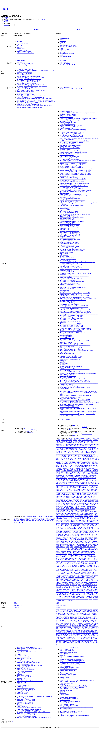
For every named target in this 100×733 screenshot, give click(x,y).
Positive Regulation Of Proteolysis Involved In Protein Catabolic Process (35, 100)
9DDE (74, 642)
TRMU (58, 575)
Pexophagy (62, 364)
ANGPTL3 (75, 442)
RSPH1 (58, 549)
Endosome (19, 674)
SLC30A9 (92, 554)
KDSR (67, 494)
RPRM (52, 519)
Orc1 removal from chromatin (67, 286)
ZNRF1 (86, 599)
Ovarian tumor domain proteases (68, 259)
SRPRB (61, 559)
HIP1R (68, 487)
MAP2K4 (82, 500)
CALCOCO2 (91, 455)
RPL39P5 (58, 548)
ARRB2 (94, 447)
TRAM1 (63, 572)
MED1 (66, 504)
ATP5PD (62, 449)
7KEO (70, 637)
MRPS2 (93, 509)
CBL (57, 458)
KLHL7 (86, 496)
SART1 (93, 549)
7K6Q (67, 637)
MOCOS (63, 507)
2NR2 (65, 616)
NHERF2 (93, 517)
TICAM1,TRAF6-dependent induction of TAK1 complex (74, 332)
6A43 (61, 631)
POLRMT (89, 530)
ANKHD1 (85, 442)
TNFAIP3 (29, 521)
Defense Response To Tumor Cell (25, 69)
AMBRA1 (72, 441)
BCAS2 (66, 452)
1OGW (84, 609)
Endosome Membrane (65, 50)
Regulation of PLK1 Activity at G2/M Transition (72, 181)
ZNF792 (77, 599)
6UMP (65, 634)
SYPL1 (86, 561)
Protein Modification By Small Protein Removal (72, 660)
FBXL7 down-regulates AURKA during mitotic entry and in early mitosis (78, 298)
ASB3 (65, 448)
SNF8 (76, 556)
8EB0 (67, 640)
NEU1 (70, 517)
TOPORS (86, 569)
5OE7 (64, 630)
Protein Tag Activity (65, 63)
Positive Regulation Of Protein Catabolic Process (29, 707)
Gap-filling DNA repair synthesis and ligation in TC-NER (74, 276)
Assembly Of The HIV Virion (67, 143)
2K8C (70, 613)
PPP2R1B (63, 533)
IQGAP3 (84, 492)
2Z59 (61, 617)
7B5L (72, 635)
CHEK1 (96, 462)
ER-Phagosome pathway (66, 121)
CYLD (85, 468)
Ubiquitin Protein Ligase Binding (25, 63)
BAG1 (80, 451)
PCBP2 (61, 525)
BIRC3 (58, 454)
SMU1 (92, 555)
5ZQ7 (57, 631)
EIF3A (73, 473)
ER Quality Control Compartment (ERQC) (70, 324)
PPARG (65, 531)
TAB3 (96, 561)
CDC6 (89, 459)
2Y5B (57, 617)
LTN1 (63, 500)
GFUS (65, 482)
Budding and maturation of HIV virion (69, 126)
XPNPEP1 (59, 594)
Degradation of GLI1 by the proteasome (70, 224)
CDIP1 (62, 461)
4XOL (93, 627)
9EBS (80, 642)
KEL (74, 494)
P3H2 (62, 524)
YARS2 (76, 594)
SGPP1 (93, 552)
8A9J (84, 638)
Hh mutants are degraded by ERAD (68, 219)
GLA (81, 482)
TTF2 (81, 575)
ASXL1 (92, 448)
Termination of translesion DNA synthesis (70, 239)
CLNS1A (86, 464)
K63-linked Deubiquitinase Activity (68, 712)
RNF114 (67, 544)
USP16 (62, 586)
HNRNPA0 (95, 487)
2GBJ (61, 611)
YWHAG (58, 596)
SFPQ (85, 552)
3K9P (64, 620)
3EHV (72, 619)
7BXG (89, 635)
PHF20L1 (84, 527)
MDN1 (62, 504)
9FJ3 (97, 642)
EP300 (62, 475)
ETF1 (63, 476)
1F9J (68, 609)
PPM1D (78, 531)
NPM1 (84, 518)
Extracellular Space (64, 38)
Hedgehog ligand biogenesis (67, 218)
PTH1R (79, 537)
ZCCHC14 (83, 596)
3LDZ (74, 620)
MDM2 (97, 503)
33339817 (89, 434)
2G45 (57, 611)
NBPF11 (67, 514)
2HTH (82, 611)
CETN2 (78, 462)
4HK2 (91, 624)
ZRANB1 (95, 599)
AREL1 (69, 447)
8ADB (90, 638)
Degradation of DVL (65, 210)
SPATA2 (71, 558)
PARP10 (88, 524)
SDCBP (75, 551)
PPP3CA (79, 533)
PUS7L (91, 537)
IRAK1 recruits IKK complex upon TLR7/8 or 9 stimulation (75, 381)
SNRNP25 (80, 556)
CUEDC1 (96, 466)
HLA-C (72, 487)
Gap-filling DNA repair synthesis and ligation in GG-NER (74, 269)
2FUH (95, 610)
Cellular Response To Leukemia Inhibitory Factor (29, 104)
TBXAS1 (62, 563)
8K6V (91, 640)
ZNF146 (87, 597)
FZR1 (71, 480)
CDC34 (71, 459)
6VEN (85, 634)
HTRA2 (96, 489)
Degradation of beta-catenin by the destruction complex (73, 152)
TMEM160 (84, 566)
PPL (75, 531)
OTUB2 (58, 523)
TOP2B (82, 569)
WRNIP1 (80, 593)
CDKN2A (71, 461)
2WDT (91, 616)
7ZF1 (78, 638)
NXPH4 (58, 521)
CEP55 (62, 462)
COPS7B (86, 465)
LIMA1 (68, 499)
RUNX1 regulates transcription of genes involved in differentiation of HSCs (79, 314)
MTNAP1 (69, 511)
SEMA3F (58, 552)
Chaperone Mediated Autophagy (68, 353)
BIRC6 (62, 454)
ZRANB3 (64, 600)
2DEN (92, 610)
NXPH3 (96, 520)
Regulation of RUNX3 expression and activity (71, 318)
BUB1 (73, 455)
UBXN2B (94, 582)
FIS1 (88, 479)
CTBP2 (83, 466)
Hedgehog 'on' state (64, 228)
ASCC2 (73, 448)
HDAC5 (71, 486)
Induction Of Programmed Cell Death (26, 74)
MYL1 (71, 513)
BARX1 (58, 452)
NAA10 (87, 513)
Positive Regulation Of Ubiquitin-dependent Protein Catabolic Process (34, 105)
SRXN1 (73, 559)
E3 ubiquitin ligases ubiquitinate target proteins (71, 308)
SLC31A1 (58, 555)
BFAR (87, 452)
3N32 (88, 620)
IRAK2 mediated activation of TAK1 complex (71, 349)
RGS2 (57, 542)
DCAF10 (58, 469)
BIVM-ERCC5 (68, 454)
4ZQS (97, 627)
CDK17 (66, 461)
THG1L (75, 565)
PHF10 (80, 527)
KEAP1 (71, 494)
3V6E (61, 623)
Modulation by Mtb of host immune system (70, 357)
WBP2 (87, 592)
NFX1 (85, 517)
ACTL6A (75, 440)
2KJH (81, 613)
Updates (6, 21)
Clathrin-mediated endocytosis (67, 301)
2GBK (64, 611)
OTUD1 (63, 523)
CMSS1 (94, 464)
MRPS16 (88, 509)
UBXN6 (58, 583)
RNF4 (75, 547)
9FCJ (94, 642)
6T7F (83, 633)
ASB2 (61, 448)
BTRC (69, 455)
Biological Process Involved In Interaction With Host (30, 681)
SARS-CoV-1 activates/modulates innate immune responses (74, 369)
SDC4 (71, 551)
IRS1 (87, 492)
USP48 (77, 589)
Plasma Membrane (21, 46)
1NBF (80, 609)
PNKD (64, 530)
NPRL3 (88, 518)
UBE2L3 (58, 580)
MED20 (74, 504)
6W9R (92, 634)
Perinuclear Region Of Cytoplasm (25, 53)
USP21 (78, 586)
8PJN (57, 641)
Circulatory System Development (25, 702)
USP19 (71, 586)
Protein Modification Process (24, 658)
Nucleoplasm (63, 41)
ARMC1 (90, 447)
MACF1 (68, 500)
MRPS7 (78, 510)
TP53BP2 (63, 571)
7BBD (82, 635)
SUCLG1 (66, 561)
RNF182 (92, 545)
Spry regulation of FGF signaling (68, 124)
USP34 (80, 587)
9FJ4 (57, 644)
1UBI (57, 610)
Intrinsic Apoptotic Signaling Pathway (26, 94)
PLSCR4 (96, 528)
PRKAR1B (64, 534)
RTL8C (73, 549)
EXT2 (78, 476)
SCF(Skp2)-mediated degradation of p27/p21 (71, 150)
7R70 (61, 638)
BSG (94, 454)
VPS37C (72, 592)
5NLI (57, 630)
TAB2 (93, 561)
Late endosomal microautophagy (68, 355)
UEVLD (76, 583)
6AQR (67, 631)
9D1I (57, 642)
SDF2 (79, 551)
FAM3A (75, 478)
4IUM (66, 626)
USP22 (82, 586)
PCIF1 (65, 525)
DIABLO (66, 471)
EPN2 (21, 518)
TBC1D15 (79, 562)
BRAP (79, 454)
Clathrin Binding (21, 654)
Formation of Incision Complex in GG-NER (71, 267)
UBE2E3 (73, 579)
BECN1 (83, 452)
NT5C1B (73, 520)
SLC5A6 (69, 555)
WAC (79, 592)
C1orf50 (81, 455)
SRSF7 (65, 559)
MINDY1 (72, 506)
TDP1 (88, 563)
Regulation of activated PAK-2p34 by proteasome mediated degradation (78, 160)
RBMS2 (93, 540)
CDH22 (58, 461)
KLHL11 (71, 496)
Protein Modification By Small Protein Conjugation (29, 648)
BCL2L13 (75, 452)
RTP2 (15, 521)
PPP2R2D (68, 533)
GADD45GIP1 (77, 480)
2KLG (84, 613)
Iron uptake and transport (66, 342)
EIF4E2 (84, 473)
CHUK (70, 464)
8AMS (94, 638)
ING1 (62, 492)
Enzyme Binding (21, 62)
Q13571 (16, 607)
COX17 (62, 466)
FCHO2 (77, 479)
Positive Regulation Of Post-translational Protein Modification (75, 715)
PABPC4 (75, 524)
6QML (70, 633)
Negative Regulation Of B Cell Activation (27, 88)
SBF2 (96, 549)
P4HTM (67, 524)
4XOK (90, 627)
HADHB (91, 485)
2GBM (68, 611)
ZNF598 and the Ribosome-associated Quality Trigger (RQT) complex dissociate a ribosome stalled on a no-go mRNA (77, 414)
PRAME (88, 533)
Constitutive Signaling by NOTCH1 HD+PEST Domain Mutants (76, 188)
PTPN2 (87, 537)
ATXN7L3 (81, 449)
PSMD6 (63, 537)
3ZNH (89, 623)
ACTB (66, 440)
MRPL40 (78, 509)
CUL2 (66, 468)
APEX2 (87, 445)
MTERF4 (58, 511)
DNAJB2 (58, 472)
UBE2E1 (68, 579)
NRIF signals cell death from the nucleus (70, 156)
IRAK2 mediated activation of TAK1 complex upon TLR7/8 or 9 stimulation (79, 383)
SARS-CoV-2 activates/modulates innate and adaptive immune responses (78, 373)
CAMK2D (63, 456)
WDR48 (96, 592)
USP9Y (62, 590)
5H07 (89, 628)
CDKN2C (76, 461)
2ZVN (67, 617)
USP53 (81, 589)
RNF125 (81, 544)
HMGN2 (89, 487)
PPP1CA (82, 531)
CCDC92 (84, 458)
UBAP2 (67, 578)
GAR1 (82, 480)
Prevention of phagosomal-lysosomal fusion (71, 356)
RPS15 (79, 548)
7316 (57, 602)
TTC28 (74, 575)
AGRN (90, 440)
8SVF (89, 641)
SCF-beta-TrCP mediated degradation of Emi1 (71, 135)
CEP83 (70, 462)
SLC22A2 (19, 521)
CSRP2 (79, 466)
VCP (77, 590)
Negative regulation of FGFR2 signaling (70, 232)
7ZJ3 (81, 638)
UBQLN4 (81, 582)
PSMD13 (87, 535)
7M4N (78, 637)
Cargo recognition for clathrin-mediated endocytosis (73, 300)
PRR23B (62, 535)
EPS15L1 (81, 475)
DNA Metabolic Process (66, 702)
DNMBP (74, 472)
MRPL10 (89, 507)
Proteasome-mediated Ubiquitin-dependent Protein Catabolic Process (34, 717)
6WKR (61, 635)
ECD (60, 473)
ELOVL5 (91, 473)
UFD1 (80, 583)
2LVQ (67, 614)
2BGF (88, 610)
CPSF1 (66, 466)
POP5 (57, 531)
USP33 (77, 587)
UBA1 (84, 576)
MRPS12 (83, 509)
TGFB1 (67, 565)
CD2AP (58, 459)
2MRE (95, 614)
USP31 (69, 587)
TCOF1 (79, 563)
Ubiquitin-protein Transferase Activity (26, 651)
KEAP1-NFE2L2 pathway (66, 384)
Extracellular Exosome (65, 56)
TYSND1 (79, 576)
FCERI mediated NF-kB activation (68, 187)
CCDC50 (79, 458)
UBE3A (58, 582)
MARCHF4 (59, 503)
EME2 (96, 473)
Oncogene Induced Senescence (67, 180)
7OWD (58, 638)
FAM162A (64, 478)
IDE (74, 490)
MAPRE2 (84, 502)
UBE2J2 (92, 579)
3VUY (75, 623)
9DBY (70, 642)
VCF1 (74, 590)
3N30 (85, 620)
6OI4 (61, 633)
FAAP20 (86, 476)
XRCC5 (64, 594)
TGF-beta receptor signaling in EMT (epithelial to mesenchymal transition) (78, 169)
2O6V (68, 616)
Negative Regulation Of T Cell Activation (27, 87)
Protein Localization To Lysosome (25, 91)
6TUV (96, 633)
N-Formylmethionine (65, 419)
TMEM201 (90, 566)
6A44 (64, 631)
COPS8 (90, 465)
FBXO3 (63, 479)
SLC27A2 (87, 554)
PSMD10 (83, 535)
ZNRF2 (90, 599)
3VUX (72, 623)
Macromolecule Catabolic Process (25, 676)
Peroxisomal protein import (66, 335)
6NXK (58, 633)
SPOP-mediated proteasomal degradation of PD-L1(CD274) (75, 401)
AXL (92, 449)
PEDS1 (58, 527)
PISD (71, 528)
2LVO (61, 614)
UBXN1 (90, 582)
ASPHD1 (81, 448)
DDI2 (71, 469)
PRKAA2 (58, 534)
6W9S (96, 634)
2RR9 (81, 616)
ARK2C (81, 447)
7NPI (95, 637)
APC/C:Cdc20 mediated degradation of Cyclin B (72, 132)
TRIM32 (63, 573)
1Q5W (87, 609)
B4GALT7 (64, 451)
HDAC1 (62, 486)
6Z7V (69, 635)
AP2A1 (67, 445)
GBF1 (94, 480)
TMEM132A (77, 566)
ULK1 (95, 583)
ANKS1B (91, 444)
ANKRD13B (66, 444)
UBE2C (88, 578)
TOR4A (58, 571)
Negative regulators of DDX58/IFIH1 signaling (71, 343)
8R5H (71, 641)
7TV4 (64, 638)
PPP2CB (58, 533)
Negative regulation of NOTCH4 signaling (70, 352)
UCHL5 (72, 583)
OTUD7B (96, 523)
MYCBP (67, 513)
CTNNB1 (87, 466)
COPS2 (73, 465)
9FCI (91, 642)
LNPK (83, 499)
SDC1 (64, 551)
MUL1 (96, 511)
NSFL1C (58, 520)
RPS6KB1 (94, 548)
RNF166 (73, 545)
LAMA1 (63, 497)
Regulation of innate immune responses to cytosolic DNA (74, 191)
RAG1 (97, 538)
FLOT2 (95, 479)
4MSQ (69, 627)
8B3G (97, 638)
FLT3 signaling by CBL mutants (68, 376)
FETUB (82, 479)
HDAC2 (67, 486)
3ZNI (93, 623)
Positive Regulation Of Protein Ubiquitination (28, 76)
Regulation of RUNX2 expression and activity (71, 315)
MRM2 (80, 507)
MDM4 (58, 504)
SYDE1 (82, 561)
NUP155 (87, 520)
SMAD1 (88, 555)
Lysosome (19, 41)
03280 (15, 604)
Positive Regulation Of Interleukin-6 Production (29, 81)
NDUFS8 (91, 516)
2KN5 (88, 613)
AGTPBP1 (95, 440)
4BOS (64, 624)
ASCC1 (69, 448)
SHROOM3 (76, 554)
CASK (83, 456)
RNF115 (71, 544)
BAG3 (84, 451)
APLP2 (91, 445)
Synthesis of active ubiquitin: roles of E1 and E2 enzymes (74, 305)
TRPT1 (62, 575)
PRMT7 (86, 534)
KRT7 (27, 519)
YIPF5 (79, 594)
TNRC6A (95, 568)
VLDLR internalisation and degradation (69, 304)
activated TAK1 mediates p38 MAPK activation (72, 201)
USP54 (85, 589)
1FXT (70, 609)
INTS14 (79, 492)
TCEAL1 (71, 563)
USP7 (91, 589)
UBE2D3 (58, 579)
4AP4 (57, 624)
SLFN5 (74, 555)
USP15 (58, 586)
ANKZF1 (96, 444)
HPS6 (67, 489)
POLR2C (84, 530)
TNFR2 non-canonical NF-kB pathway (69, 242)
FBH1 (89, 478)
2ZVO (71, 617)
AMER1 (77, 441)
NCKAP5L (63, 516)
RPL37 (93, 547)
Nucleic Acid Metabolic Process (68, 709)
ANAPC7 (69, 442)
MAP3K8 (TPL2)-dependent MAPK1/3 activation (72, 249)
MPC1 (76, 507)
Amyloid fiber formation (66, 390)
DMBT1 (76, 471)
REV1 (84, 541)
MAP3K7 (92, 500)
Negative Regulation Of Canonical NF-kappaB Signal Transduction (33, 712)
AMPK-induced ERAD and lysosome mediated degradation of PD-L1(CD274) (79, 402)
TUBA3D (90, 575)
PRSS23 (67, 535)
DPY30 (91, 472)
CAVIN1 (91, 456)
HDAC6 (76, 486)
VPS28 (96, 590)
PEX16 (73, 527)
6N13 (87, 631)
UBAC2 (58, 578)
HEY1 (40, 518)
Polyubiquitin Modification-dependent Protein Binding (73, 686)
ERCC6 (90, 475)
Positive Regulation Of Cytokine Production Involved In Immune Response (35, 70)
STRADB (94, 559)
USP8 (95, 589)
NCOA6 (68, 516)
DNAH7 (86, 471)
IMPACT (58, 492)
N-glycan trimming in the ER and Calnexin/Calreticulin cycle (75, 214)
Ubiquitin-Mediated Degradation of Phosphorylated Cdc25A (75, 293)
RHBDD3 (62, 542)
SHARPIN (64, 554)
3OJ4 (66, 621)
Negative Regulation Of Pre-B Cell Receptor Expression (31, 97)
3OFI (61, 621)
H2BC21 (72, 485)
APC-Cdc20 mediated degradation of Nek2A (71, 145)
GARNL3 (86, 480)
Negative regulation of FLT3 (67, 374)
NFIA (78, 517)
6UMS (68, 634)
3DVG (58, 619)
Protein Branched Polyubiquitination (26, 699)
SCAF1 (58, 551)
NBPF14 (77, 514)
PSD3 (71, 535)
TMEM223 (96, 566)
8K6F (82, 640)
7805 (15, 602)
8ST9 (86, 641)
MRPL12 (94, 507)
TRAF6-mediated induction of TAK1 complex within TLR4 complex (77, 350)
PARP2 (92, 524)
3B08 (84, 617)
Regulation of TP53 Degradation (68, 280)
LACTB (58, 497)
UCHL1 (67, 583)
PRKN (77, 534)
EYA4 (82, 476)
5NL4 (92, 628)
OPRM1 (73, 521)
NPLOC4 (79, 518)
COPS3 (77, 465)
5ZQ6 (95, 630)
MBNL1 (87, 503)
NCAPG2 (93, 514)
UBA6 (91, 576)
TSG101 (66, 575)
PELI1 (69, 527)
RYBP (79, 549)
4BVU (71, 624)
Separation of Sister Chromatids (68, 176)
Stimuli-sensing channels (66, 184)
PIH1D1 (58, 528)
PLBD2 (83, 528)
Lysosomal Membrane (22, 43)
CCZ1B (93, 458)
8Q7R (67, 641)
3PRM (73, 621)
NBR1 (89, 514)
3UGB (96, 621)
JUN (76, 493)
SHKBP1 (70, 554)
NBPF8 (81, 514)
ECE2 (63, 473)
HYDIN (63, 490)
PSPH (75, 537)
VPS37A (62, 592)
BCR (79, 452)
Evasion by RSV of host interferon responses (71, 397)
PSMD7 (67, 537)
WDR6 (66, 593)
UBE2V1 (91, 580)
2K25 (60, 613)
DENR (93, 469)
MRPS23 (63, 510)
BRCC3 (87, 454)
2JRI (93, 611)
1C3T (57, 609)
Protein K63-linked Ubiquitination (68, 704)
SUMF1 (71, 561)
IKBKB (84, 490)
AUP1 (86, 449)
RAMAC (58, 540)
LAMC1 (77, 497)
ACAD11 (96, 438)
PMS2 (60, 530)
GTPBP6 (58, 485)
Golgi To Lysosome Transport (24, 93)
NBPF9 (85, 514)
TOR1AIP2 (92, 569)
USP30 (65, 587)
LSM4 (58, 500)
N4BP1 (82, 513)
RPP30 (71, 548)
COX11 (58, 466)
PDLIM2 (86, 525)
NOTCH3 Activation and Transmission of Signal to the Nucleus (75, 328)
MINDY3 (83, 506)
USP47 (73, 589)
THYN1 (80, 565)
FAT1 (86, 478)
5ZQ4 (88, 630)
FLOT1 (91, 479)
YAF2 (72, 594)
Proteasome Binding (22, 695)
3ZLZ (86, 623)
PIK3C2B (63, 528)
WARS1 (83, 592)
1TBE (96, 609)
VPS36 (58, 592)
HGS (62, 487)
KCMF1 (90, 493)
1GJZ (77, 609)
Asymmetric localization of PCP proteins (70, 207)
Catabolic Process (21, 672)
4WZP (86, 627)
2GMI (78, 611)
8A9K (87, 638)
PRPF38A (90, 534)
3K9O (61, 620)
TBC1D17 (84, 562)
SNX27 (58, 558)
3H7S (78, 619)
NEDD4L (43, 519)
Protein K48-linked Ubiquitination (25, 669)
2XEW (95, 616)
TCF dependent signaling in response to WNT (71, 153)
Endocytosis (20, 679)
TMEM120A (64, 566)
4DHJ (81, 624)
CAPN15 (69, 456)
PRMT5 (82, 534)
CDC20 (62, 459)
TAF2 (61, 562)
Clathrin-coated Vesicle (22, 692)
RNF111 (62, 544)
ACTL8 (79, 440)
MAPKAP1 (78, 502)
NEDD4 (96, 516)
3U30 (92, 621)
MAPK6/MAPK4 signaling (66, 252)
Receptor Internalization (23, 685)
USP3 (61, 587)
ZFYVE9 (79, 597)
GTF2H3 (72, 483)
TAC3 (57, 562)
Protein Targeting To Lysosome (24, 72)
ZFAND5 (63, 597)
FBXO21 (58, 479)
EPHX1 (67, 475)
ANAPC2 (64, 442)
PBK (95, 524)
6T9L (86, 633)
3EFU (68, 619)
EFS (66, 473)
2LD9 (57, 614)
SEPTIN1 (63, 552)
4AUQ (61, 624)
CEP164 (94, 461)
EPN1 (18, 518)
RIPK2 (88, 542)
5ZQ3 (85, 630)
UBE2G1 (78, 579)
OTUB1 (96, 521)
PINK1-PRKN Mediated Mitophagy (69, 212)
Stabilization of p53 (64, 291)
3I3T (85, 619)
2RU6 (84, 616)
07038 (58, 604)
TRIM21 (79, 572)
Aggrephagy (63, 360)
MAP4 (97, 500)
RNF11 (58, 544)
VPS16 (88, 590)
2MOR (92, 614)
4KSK (86, 626)
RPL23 (86, 547)
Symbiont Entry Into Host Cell (24, 671)
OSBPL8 (87, 521)
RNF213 (58, 547)
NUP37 (92, 520)
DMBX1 (81, 471)
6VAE (78, 634)
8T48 (92, 641)
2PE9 (75, 616)
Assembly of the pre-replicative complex (70, 284)
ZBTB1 (68, 596)
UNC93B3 (66, 585)
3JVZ (96, 619)
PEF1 (61, 527)
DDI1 (68, 469)
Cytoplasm (62, 42)
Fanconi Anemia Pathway (66, 277)
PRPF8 (95, 534)
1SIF (94, 609)
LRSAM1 (95, 499)
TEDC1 (96, 563)
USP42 (62, 589)
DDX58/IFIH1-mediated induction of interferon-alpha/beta (74, 131)
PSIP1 (74, 535)
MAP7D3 (67, 502)
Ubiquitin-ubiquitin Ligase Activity (25, 688)
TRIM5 (82, 573)
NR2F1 (95, 518)
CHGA (58, 464)
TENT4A (58, 565)
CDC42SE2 (80, 459)
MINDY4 (88, 506)
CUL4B (78, 468)
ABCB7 (70, 438)
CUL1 (63, 468)
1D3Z (64, 609)
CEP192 (58, 462)
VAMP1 (19, 522)
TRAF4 (86, 571)
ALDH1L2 (63, 441)
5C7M (82, 628)
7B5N (78, 635)
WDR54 (62, 593)
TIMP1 (88, 565)
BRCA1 (83, 454)
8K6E (79, 640)
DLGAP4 (71, 471)
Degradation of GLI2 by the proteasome (70, 225)
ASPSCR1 (87, 448)
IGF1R (77, 490)
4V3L (83, 627)
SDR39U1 (86, 551)
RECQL (71, 541)
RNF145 (64, 545)
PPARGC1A (70, 531)
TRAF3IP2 (81, 571)
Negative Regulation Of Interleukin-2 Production (29, 79)
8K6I (85, 640)
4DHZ (85, 624)
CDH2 (97, 459)
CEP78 (66, 462)
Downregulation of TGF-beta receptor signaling (71, 166)
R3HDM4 (58, 538)
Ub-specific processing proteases (68, 257)
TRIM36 (68, 573)
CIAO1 (74, 464)
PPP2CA (97, 531)
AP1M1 (63, 445)
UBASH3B (78, 578)
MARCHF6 (66, 503)
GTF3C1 (91, 483)
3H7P (75, 619)
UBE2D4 (63, 579)
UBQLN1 (70, 582)
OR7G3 (78, 521)
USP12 (87, 585)
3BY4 (90, 617)
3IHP (91, 619)
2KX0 (91, 613)
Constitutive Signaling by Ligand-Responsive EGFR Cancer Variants (77, 119)
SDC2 (68, 551)
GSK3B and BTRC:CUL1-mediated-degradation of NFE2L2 (75, 387)
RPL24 (90, 547)
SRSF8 (69, 559)
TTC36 (78, 575)
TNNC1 (91, 568)
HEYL (43, 518)
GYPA (32, 518)
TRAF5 (90, 571)
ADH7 (83, 440)
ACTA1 (63, 440)
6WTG (65, 635)
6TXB (58, 634)
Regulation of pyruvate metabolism (68, 398)
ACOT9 (58, 440)
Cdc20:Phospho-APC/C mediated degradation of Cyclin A (74, 141)
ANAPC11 (59, 442)
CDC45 (85, 459)
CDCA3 (93, 459)
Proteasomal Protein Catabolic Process (26, 689)
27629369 (25, 428)
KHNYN (84, 494)
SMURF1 (58, 556)
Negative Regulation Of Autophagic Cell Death (28, 103)
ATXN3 (72, 449)
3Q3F (82, 621)
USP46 (69, 589)
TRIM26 (93, 572)
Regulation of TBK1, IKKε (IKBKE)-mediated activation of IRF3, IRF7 (78, 391)
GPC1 (94, 482)
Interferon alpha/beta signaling (67, 338)
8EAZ (63, 640)
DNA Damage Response (66, 690)
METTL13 (83, 504)
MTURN (78, 511)
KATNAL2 (85, 493)
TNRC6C (58, 569)
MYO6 (78, 513)
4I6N (60, 626)
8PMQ (61, 641)
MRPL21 (63, 509)
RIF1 (74, 542)
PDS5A (95, 525)
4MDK (58, 627)
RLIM (91, 542)
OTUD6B (86, 523)
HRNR (70, 489)
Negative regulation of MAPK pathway (69, 243)
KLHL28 (81, 496)
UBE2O (63, 580)
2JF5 (91, 611)
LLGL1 (79, 499)
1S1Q (91, 609)
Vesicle (61, 55)
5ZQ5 (92, 630)
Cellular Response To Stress (67, 683)
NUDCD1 (78, 520)
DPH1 (87, 472)
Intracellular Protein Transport (24, 73)
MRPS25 (68, 510)
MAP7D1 (62, 502)
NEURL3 (74, 517)
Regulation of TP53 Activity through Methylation (72, 281)
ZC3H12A (73, 596)
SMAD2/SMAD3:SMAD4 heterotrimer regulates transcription (75, 173)
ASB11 (58, 448)
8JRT (73, 640)
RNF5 (78, 547)
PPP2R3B (74, 533)
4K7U (79, 626)
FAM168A (70, 478)
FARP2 (83, 478)
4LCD (93, 626)
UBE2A (83, 578)
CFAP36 (83, 462)
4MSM (66, 627)
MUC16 (87, 511)
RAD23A (87, 538)
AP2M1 (79, 445)
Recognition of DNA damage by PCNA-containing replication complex (77, 112)
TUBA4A (95, 575)
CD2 (97, 458)
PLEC (86, 528)
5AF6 (67, 628)
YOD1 (88, 594)
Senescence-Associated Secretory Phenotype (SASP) (73, 179)
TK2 (94, 565)
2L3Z (94, 613)
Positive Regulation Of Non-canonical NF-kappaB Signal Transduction (34, 98)
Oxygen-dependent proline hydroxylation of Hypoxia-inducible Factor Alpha (79, 118)
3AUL (81, 617)
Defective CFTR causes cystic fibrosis (69, 248)
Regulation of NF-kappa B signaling (69, 385)
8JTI (76, 640)
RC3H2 (58, 541)
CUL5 (82, 468)
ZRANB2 (58, 600)
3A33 (74, 617)
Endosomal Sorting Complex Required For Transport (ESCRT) (75, 340)
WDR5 (58, 593)
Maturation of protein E (65, 367)
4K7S (76, 626)
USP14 (95, 585)
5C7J (79, 628)
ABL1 (78, 438)
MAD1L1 (72, 500)
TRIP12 (86, 573)
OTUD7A (91, 523)
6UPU (72, 634)
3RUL (86, 621)
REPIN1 (80, 541)
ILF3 (92, 490)
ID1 (71, 490)
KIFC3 (61, 496)
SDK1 (82, 551)
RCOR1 (67, 541)
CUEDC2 (58, 468)
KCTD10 (94, 493)
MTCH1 (93, 510)
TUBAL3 (58, 576)
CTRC (92, 466)
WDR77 (71, 593)
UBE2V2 (96, 580)
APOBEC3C (59, 447)
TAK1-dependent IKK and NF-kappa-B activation (72, 200)
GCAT (58, 482)
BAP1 (92, 451)
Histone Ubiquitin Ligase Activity (25, 664)
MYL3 (74, 513)
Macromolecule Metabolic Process (68, 652)
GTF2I (81, 483)
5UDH (78, 630)
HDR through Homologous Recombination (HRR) (72, 250)
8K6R (88, 640)
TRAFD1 (58, 572)
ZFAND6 (68, 597)
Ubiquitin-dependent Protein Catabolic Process (28, 710)
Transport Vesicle (21, 48)
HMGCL (84, 487)
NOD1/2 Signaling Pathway (67, 128)
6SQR (80, 633)
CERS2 (74, 462)
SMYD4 (69, 556)
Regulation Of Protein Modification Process (71, 711)
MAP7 (58, 502)
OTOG (91, 521)
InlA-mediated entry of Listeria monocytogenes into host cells (75, 312)
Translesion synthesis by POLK (67, 236)
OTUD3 (67, 523)
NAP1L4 (91, 513)
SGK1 (89, 552)
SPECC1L (75, 558)
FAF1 (90, 476)
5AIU (73, 628)
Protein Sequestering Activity (24, 65)
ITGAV (96, 492)
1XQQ (71, 610)
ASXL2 (96, 448)
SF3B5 (82, 552)
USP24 (86, 586)
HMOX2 (48, 518)
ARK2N (85, 447)
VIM (85, 590)
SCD (61, 551)
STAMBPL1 (84, 559)
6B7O (74, 631)
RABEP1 (74, 538)
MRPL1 (84, 507)
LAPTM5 (35, 30)
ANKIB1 (91, 442)
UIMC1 (92, 583)
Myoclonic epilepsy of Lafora (67, 197)
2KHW (77, 613)
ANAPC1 (93, 441)
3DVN (61, 619)
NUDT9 (83, 520)
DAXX (89, 468)
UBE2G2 (83, 579)
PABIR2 (71, 524)
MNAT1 (58, 507)
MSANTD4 (87, 510)
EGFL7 (70, 473)
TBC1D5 (94, 562)
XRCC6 (68, 594)
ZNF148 (92, 597)
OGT (62, 521)
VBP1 (71, 590)
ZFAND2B (95, 596)
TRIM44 (77, 573)
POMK (94, 530)
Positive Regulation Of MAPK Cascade (26, 83)
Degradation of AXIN (65, 208)
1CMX (61, 609)
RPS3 (90, 548)
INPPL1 (75, 492)
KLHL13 (76, 496)
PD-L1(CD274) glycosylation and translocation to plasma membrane (77, 404)
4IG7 (63, 626)
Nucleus (62, 39)
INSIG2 (16, 519)
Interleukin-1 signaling (65, 333)
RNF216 (63, 547)
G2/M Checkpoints (64, 290)
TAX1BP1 (73, 562)
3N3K (91, 620)
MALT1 (77, 500)
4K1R (73, 626)
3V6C (57, 623)
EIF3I (80, 473)
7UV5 (68, 638)
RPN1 (67, 548)
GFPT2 (62, 482)
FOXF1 (58, 480)
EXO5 (70, 476)
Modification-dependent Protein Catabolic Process (72, 88)
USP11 (83, 585)
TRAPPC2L (69, 572)
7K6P (64, 637)
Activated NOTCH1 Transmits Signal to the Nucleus (73, 163)
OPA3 (65, 521)
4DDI (78, 624)
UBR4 (85, 582)
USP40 (58, 589)
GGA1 (69, 482)
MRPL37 (68, 509)
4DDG (75, 624)
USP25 (90, 586)
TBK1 (58, 563)
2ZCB (64, 617)
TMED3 (58, 566)
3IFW (87, 619)
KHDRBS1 (79, 494)
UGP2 (83, 583)
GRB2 (58, 483)
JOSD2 (69, 493)
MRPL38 (73, 509)
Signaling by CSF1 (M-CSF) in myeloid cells (71, 366)
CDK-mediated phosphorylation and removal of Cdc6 (73, 287)
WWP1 (23, 522)
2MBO (74, 614)
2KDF (74, 613)
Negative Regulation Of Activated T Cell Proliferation (30, 84)
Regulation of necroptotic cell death (68, 245)
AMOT (85, 441)
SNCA (73, 556)
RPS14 (75, 548)
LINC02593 (74, 499)
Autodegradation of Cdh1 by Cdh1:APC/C (70, 134)
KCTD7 (58, 494)
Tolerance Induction (22, 693)
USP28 (58, 587)
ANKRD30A (80, 444)
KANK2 (79, 493)
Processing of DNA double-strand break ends (71, 264)
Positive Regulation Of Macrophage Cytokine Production (31, 90)
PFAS (76, 527)
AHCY (58, 441)
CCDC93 (89, 458)
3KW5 (71, 620)
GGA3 (72, 482)
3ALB (77, 617)
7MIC (88, 637)
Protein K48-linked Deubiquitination (69, 705)
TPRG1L (72, 571)
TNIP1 (72, 568)
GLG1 (84, 482)
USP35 (84, 587)
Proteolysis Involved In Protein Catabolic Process (29, 662)
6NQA (94, 631)
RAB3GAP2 (69, 538)
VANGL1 (67, 590)
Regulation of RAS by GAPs (67, 240)
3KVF (67, 620)
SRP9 (57, 559)
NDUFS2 (86, 516)
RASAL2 (70, 540)
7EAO (96, 635)
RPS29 (86, 548)
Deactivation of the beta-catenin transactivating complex (74, 195)
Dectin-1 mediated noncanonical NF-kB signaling (72, 221)
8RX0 (74, 641)
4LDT (96, 626)
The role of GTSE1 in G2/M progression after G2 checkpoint (75, 297)
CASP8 (87, 456)
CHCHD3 (87, 462)
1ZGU (81, 610)
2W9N (88, 616)
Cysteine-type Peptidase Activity (68, 674)
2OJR (71, 616)
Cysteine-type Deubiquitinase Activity (69, 663)
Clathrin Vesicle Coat (22, 652)
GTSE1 (63, 485)
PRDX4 (93, 533)
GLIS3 (87, 482)
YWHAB (92, 594)
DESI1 (97, 469)
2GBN (71, 611)
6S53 (77, 633)
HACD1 (77, 485)
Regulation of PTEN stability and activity (70, 321)
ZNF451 (58, 599)
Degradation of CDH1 (65, 388)
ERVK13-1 (59, 476)
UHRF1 (87, 583)
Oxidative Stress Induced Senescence (69, 177)
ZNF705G (63, 599)
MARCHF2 (96, 502)
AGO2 (87, 440)
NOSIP (70, 518)
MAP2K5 (87, 500)
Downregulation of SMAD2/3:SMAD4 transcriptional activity (75, 170)
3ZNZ (96, 623)
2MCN (82, 614)
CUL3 (70, 468)
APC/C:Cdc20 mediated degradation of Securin (71, 136)
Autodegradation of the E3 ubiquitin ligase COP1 (72, 194)
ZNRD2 (82, 599)
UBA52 (39, 521)
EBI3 (57, 473)
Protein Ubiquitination (65, 87)
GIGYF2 (77, 482)
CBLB (60, 458)
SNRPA (86, 556)
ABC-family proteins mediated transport (70, 198)
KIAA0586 (89, 494)
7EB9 (57, 637)
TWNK (69, 576)
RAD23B (92, 538)
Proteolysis (19, 660)
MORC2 (68, 507)
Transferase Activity (65, 700)
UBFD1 (63, 582)
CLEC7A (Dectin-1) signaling (67, 222)
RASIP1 (75, 540)
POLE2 (73, 530)
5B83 (76, 628)
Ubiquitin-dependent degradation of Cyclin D (71, 294)
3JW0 (57, 620)
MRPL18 (38, 519)
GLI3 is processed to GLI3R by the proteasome (71, 226)
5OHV (68, 630)
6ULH (61, 634)
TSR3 (70, 575)
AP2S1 (83, 445)
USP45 (66, 589)
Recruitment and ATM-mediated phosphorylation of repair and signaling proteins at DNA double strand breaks (78, 262)
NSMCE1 (63, 520)
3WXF (83, 623)
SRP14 (95, 558)
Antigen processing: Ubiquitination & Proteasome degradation (75, 395)
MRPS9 (82, 510)
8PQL (64, 641)
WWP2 (92, 593)
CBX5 (74, 458)
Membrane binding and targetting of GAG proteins (72, 142)
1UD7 (64, 610)
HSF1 (84, 489)
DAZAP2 (93, 468)
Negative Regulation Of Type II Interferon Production (30, 77)
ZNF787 (73, 599)
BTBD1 (58, 455)
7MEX (85, 637)
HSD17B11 (79, 489)
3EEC (65, 619)
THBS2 (71, 565)
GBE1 (91, 480)
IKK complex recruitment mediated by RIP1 (71, 347)
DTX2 (95, 472)
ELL (88, 473)
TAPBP (69, 562)
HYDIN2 (67, 490)
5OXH (71, 630)
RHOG (70, 542)
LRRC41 (90, 499)
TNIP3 (79, 568)
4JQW (69, 626)
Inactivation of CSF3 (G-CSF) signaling (70, 371)
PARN (84, 524)
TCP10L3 (84, 563)
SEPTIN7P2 (70, 552)
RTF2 (65, 549)
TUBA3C (85, 575)
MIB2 (93, 504)
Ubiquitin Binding (21, 655)
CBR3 (71, 458)
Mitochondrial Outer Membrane (68, 45)
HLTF (75, 487)
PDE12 (82, 525)
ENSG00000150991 (61, 605)
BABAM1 (70, 451)
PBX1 (57, 525)
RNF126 (85, 544)
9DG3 (77, 642)
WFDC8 (75, 593)
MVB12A (58, 513)
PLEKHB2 (91, 528)
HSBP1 (74, 489)
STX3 (62, 561)
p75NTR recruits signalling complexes (69, 157)
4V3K (80, 627)
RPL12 (82, 547)
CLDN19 (40, 516)
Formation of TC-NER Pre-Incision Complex (71, 271)
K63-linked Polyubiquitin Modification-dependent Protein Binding (33, 714)
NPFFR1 (75, 518)
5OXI (75, 630)
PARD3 (80, 524)
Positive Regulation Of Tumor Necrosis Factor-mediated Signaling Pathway (36, 101)
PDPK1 (91, 525)
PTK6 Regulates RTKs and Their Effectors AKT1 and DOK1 (75, 295)
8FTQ (70, 640)
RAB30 (64, 538)
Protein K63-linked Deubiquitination (26, 713)
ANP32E (58, 445)
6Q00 (67, 633)
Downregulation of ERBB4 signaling (69, 122)
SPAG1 (66, 558)
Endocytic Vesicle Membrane (67, 53)
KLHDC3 (66, 496)
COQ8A (94, 465)
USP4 (95, 587)
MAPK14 (72, 502)
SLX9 (84, 555)
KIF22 (58, 496)
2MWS (58, 616)
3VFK (64, 623)
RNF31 (67, 547)
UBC (78, 30)
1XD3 (67, 610)
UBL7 (66, 582)
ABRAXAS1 (83, 438)
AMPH (89, 441)
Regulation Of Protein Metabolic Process (70, 701)
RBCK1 (89, 540)
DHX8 (62, 471)
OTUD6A (80, 523)
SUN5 (74, 561)
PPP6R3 (84, 533)
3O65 (57, 621)
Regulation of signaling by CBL (68, 339)
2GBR (75, 611)
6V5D (75, 634)
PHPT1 (94, 527)
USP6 (88, 589)
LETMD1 (63, 499)
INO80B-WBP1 (68, 492)
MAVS (83, 503)
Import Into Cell (21, 678)
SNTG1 (94, 556)
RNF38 (71, 547)
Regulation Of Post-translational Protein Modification (73, 687)
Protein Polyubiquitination (23, 667)
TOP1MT (77, 569)
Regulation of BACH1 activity (67, 377)
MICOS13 (59, 506)
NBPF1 (58, 514)
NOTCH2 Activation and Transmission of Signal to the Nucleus (75, 190)
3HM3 (81, 619)
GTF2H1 (67, 483)
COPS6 (81, 465)
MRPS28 (73, 510)
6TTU (93, 633)
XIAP (96, 593)
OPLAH (69, 521)
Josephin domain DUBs (65, 256)
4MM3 (62, 627)
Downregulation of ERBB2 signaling (69, 302)
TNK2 (86, 568)
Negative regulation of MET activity (69, 283)
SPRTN (85, 558)
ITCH (19, 519)
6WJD (58, 635)
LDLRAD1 (32, 519)
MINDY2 (77, 506)
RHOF (66, 542)
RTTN (76, 549)
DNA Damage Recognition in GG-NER (69, 266)
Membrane (19, 47)
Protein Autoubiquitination (66, 717)
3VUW (68, 623)
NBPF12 (72, 514)
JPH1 (73, 493)
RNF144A (95, 544)
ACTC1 (70, 440)
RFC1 (87, 541)
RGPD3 (96, 541)
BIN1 (90, 452)
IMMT (95, 490)
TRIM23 (84, 572)
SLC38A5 (64, 555)
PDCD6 (78, 525)
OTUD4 (72, 523)
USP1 (75, 585)
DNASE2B (69, 472)
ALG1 (67, 441)
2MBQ (78, 614)
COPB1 (69, 465)
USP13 (15, 522)
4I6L (57, 626)
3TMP (89, 621)
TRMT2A (94, 573)
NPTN (91, 518)
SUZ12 (78, 561)
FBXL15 (93, 478)
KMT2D (90, 496)
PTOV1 (83, 537)
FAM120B (59, 478)
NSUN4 (68, 520)
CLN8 (82, 464)
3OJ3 (63, 621)
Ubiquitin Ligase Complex (23, 657)
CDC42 (75, 459)
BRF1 (90, 454)
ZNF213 (97, 597)
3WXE (79, 623)
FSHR (62, 480)
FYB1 (68, 480)
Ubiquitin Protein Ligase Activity (25, 661)
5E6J (86, 628)
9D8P (67, 642)
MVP (63, 513)
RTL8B (69, 549)
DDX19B (76, 469)
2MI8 (85, 614)
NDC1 (76, 516)
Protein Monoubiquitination (24, 675)
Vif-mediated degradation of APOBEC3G (70, 148)
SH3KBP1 (59, 554)
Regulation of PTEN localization (68, 319)
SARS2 (89, 549)
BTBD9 (63, 455)
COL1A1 (58, 465)
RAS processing (64, 363)
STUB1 (58, 561)
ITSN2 (62, 493)
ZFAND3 (58, 597)
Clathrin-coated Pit (21, 686)
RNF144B (59, 545)
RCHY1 (63, 541)
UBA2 (87, 576)
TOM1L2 (34, 521)
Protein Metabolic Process (23, 668)
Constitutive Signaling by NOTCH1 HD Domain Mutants (74, 186)
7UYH (71, 638)
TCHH (75, 563)
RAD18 (83, 538)
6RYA (74, 633)
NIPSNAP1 (59, 518)
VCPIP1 (81, 590)
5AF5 (64, 628)
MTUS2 (83, 511)
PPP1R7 (92, 531)
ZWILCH (72, 600)
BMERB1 (74, 454)
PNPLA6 (68, 530)
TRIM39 (72, 573)
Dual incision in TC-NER (66, 274)
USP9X (58, 590)
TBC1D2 (89, 562)
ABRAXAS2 (90, 438)
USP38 (92, 587)
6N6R (90, 631)
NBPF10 (62, 514)
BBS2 (62, 452)
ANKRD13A (30, 516)
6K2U (80, 631)
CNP (97, 464)
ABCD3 (75, 438)
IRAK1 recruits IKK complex (67, 346)
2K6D (63, 613)
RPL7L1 (64, 548)
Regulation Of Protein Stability (67, 708)
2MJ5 (88, 614)
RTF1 (61, 549)
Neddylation (63, 322)
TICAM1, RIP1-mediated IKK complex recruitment (73, 129)
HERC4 (58, 487)
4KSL (90, 626)
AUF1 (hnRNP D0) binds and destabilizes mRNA (72, 205)
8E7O (60, 640)
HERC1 (36, 518)
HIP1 (65, 487)
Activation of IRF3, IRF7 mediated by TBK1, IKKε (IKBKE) (75, 345)
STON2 (89, 559)
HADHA (86, 485)
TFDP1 (63, 565)
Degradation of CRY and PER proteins (69, 405)
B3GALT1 (59, 451)
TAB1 (90, 561)
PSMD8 (71, 537)
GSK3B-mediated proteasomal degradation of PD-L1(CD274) (75, 400)
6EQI (77, 631)
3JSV (93, 619)
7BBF (85, 635)
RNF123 (76, 544)
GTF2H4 (77, 483)
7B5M (75, 635)
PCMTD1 (69, 525)
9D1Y (60, 642)
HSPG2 (92, 489)
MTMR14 (64, 511)
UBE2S (82, 580)
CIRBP (78, 464)
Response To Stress (64, 714)
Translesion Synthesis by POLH (68, 114)
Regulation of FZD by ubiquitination (69, 211)
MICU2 (68, 506)
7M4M (74, 637)
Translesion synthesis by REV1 (67, 111)
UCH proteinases (64, 253)
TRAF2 (76, 571)
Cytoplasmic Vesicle (22, 50)
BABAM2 (75, 451)
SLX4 (81, 555)
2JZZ (57, 613)
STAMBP (78, 559)
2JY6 (96, 611)
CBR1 (67, 458)
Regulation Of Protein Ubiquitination (69, 698)
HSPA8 (88, 489)
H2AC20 (67, 485)
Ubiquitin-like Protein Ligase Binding (26, 716)
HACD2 (81, 485)
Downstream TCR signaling (67, 155)
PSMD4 (58, 537)
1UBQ (61, 610)
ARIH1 (73, 447)
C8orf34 (86, 455)
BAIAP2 (88, 451)
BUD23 (77, 455)
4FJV (88, 624)
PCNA (74, 525)
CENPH (90, 461)
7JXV (61, 637)
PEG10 (65, 527)
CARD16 (73, 456)
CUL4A (74, 468)
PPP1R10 (87, 531)
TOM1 (63, 569)
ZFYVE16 (74, 597)
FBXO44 (72, 479)
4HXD (95, 624)
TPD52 (67, 571)
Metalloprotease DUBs (65, 260)
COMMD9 (64, 465)
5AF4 (61, 628)
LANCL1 (81, 497)
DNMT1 (79, 472)
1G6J (74, 609)
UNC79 (62, 585)
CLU (90, 464)
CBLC (64, 458)
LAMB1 (72, 497)
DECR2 (89, 469)
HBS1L (58, 486)
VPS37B (67, 592)
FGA (85, 479)
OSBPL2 (82, 521)
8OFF (95, 640)
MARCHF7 (72, 503)
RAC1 (79, 538)
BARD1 (96, 451)
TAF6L (64, 562)
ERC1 (85, 475)
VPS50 (76, 592)
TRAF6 (95, 571)
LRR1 (86, 499)
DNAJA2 (95, 471)
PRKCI (69, 534)
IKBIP (80, 490)
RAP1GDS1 (64, 540)
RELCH (76, 541)
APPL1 (65, 447)
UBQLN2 (76, 582)
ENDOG (58, 475)
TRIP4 (89, 573)
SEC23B (92, 551)
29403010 (84, 434)
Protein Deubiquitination (66, 657)
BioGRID (6, 25)
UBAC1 (44, 521)
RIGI (76, 542)
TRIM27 (58, 573)
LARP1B (58, 499)
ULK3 (58, 585)
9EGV (84, 642)
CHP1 (61, 464)
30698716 (74, 425)
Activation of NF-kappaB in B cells (68, 115)
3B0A (87, 617)
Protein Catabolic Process (66, 673)
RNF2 (95, 545)
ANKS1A (86, 444)
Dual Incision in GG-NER (66, 270)
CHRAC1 (66, 464)
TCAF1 (67, 563)
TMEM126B (71, 566)
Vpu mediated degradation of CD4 (68, 146)
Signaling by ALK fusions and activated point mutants (73, 378)
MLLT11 (93, 506)
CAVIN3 (96, 456)
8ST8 (83, 641)
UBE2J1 (51, 521)
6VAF (82, 634)
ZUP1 (68, 600)
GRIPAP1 (62, 483)
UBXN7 (63, 583)
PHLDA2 (89, 527)
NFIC (81, 517)
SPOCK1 (81, 558)
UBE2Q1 (68, 580)
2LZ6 (71, 614)
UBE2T (86, 580)
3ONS (69, 621)
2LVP (64, 614)
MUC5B (92, 511)
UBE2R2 (77, 580)
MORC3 (72, 507)
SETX (78, 552)
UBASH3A (72, 578)
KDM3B (63, 494)
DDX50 (85, 469)
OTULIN (58, 524)
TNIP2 (76, 568)
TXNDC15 (74, 576)
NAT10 (95, 513)
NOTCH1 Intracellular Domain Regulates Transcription (73, 162)
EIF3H (77, 473)
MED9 (78, 504)
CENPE (86, 461)
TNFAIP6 (67, 568)
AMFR (81, 441)
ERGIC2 (94, 475)
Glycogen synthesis (64, 193)
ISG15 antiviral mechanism (66, 117)
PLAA (79, 528)
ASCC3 (77, 448)
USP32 (73, 587)
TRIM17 (74, 572)
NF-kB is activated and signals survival (69, 159)
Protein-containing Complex (24, 51)
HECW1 (85, 486)
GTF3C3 (96, 483)
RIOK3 (84, 542)
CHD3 (92, 462)
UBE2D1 (92, 578)
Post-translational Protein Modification (26, 647)
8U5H (95, 641)
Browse (6, 17)
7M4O (81, 637)
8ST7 (80, 641)
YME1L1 (84, 594)
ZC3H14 (78, 596)
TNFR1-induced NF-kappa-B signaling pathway (72, 217)
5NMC (61, 630)
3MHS (78, 620)
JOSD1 (65, 493)
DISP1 (15, 518)
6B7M (71, 631)
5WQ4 (82, 630)
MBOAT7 (92, 503)
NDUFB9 (80, 516)
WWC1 (84, 593)
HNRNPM (59, 489)
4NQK (73, 627)
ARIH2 (77, 447)
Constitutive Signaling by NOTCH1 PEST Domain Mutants (75, 183)
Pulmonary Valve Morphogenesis (25, 690)
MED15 (70, 504)
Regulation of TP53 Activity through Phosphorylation (73, 278)
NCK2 (58, 516)
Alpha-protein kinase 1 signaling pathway (70, 359)
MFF (87, 504)
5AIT (70, 628)
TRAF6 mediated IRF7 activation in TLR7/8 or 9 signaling (74, 380)
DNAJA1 (90, 471)
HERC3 (94, 486)
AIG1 (25, 516)
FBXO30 (68, 479)
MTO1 (74, 511)
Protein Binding (21, 60)
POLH (77, 530)
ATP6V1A (66, 449)
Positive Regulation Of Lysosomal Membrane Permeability (31, 96)
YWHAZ (63, 596)
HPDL (63, 489)
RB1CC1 (84, 540)
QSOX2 (95, 537)
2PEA (78, 616)
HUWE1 (52, 518)
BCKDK (70, 452)
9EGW (88, 642)
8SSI (77, 641)
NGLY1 (89, 517)
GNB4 (91, 482)
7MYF (92, 637)
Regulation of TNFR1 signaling (67, 215)
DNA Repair (63, 693)
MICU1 (64, 506)
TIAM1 (84, 565)
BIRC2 (94, 452)
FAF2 (93, 476)
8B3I (57, 640)
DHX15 (58, 471)
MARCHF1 (90, 502)
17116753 (42, 19)
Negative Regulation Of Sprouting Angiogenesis (29, 709)
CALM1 (58, 456)
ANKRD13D (73, 444)
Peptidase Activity (64, 694)
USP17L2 (66, 586)
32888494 (28, 431)
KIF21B (95, 494)
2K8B (67, 613)
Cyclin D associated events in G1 (68, 288)
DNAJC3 (63, 472)
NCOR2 (72, 516)
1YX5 (74, 610)
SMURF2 (24, 521)
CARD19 (78, 456)
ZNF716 (68, 599)
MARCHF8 (78, 503)
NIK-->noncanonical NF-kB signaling (69, 246)
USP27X (94, 586)
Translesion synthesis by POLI (67, 238)
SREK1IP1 (90, 558)
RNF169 (82, 545)
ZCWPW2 (89, 596)
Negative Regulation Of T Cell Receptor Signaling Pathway (32, 86)
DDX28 (81, 469)
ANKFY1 (80, 442)
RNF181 (87, 545)
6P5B (64, 633)
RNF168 (48, 519)
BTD (66, 455)
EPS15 (28, 518)
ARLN (36, 516)
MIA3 (90, 504)
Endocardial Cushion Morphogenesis (26, 700)
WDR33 (91, 592)
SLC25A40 (82, 554)
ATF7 (57, 449)
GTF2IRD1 (86, 483)
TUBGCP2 (64, 576)
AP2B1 (75, 445)
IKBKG (89, 490)
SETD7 (75, 552)
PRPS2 (58, 535)
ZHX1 (83, 597)
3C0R (94, 617)
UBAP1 (63, 578)
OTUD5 (76, 523)
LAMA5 (67, 497)
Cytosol (19, 44)
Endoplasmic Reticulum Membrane (68, 46)
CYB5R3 (45, 516)
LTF (61, 500)
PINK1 (68, 528)
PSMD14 (92, 535)
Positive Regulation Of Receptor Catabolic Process (29, 107)
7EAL (92, 635)
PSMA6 (78, 535)
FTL (65, 480)
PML (57, 530)
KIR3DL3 (23, 519)
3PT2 (76, 621)
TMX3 (58, 568)
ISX (90, 492)
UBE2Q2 (73, 580)
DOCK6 (84, 472)
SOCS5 (62, 558)
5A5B (57, 628)
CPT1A (70, 466)
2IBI (85, 611)
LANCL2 (86, 497)
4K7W (83, 626)
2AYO (85, 610)
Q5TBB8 (20, 607)
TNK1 (83, 568)
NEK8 (63, 517)
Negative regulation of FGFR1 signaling (70, 231)
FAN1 (79, 478)
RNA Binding (63, 60)
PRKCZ (73, 534)
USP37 (88, 587)
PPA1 (61, 531)
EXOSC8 (74, 476)
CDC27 (67, 459)
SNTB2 (90, 556)
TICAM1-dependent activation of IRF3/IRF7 (71, 331)
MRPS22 (58, 510)
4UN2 (76, 627)
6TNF (89, 633)
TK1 (91, 565)
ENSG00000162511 (19, 605)
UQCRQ (72, 585)
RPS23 (82, 548)
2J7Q (88, 611)
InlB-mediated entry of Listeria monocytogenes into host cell (75, 309)
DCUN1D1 (50, 516)
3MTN (82, 620)
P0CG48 (58, 607)
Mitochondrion (63, 43)
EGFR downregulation (65, 149)
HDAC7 (80, 486)
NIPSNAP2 (65, 518)
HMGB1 (80, 487)
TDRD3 (92, 563)
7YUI (75, 638)
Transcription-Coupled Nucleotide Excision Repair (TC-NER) (75, 273)
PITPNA (75, 528)
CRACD (75, 466)
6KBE (84, 631)
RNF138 (90, 544)
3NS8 (95, 620)
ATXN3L (76, 449)
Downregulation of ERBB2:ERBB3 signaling (71, 125)
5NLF (95, 628)
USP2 (74, 586)
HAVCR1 (95, 485)
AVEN (89, 449)
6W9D (89, 634)
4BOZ (68, 624)
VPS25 (92, 590)
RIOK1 (80, 542)
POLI (80, 530)
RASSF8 (79, 540)
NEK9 (66, 517)
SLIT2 (77, 555)
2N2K (61, 616)
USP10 (79, 585)
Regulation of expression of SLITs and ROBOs (71, 325)
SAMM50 (84, 549)
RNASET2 (96, 542)
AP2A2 (71, 445)
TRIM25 (88, 572)
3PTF (79, 621)
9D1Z (64, 642)
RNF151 (68, 545)
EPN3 (25, 518)
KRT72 (94, 496)
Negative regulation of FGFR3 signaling (70, 233)
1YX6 (78, 610)
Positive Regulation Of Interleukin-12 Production (29, 80)
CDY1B (81, 461)
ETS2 (66, 476)
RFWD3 (91, 541)
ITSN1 (58, 493)
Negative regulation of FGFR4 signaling (70, 235)
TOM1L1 (67, 569)
